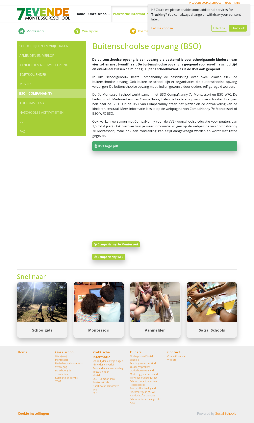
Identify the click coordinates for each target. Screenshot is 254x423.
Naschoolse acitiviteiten (41, 112)
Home (80, 14)
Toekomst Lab (31, 103)
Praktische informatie (131, 14)
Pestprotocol (137, 384)
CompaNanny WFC (108, 257)
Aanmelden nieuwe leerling (43, 65)
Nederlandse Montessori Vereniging (69, 365)
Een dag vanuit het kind (143, 363)
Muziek (25, 84)
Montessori (61, 359)
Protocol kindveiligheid (143, 388)
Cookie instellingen (33, 413)
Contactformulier (177, 356)
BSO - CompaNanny (35, 93)
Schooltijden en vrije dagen (43, 46)
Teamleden (61, 374)
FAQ (22, 131)
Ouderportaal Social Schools (141, 358)
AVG (132, 402)
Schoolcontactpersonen (143, 381)
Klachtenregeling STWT (142, 392)
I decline (219, 28)
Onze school (98, 14)
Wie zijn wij (61, 356)
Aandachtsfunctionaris (142, 395)
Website (171, 359)
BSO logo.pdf (106, 146)
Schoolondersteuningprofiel (145, 399)
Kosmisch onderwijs (66, 377)
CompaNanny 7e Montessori (116, 244)
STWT (58, 381)
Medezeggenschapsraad (144, 374)
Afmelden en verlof (36, 55)
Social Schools (225, 413)
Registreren (232, 2)
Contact (173, 352)
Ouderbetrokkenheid (142, 370)
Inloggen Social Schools (205, 2)
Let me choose (162, 28)
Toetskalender (32, 74)
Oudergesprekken (140, 367)
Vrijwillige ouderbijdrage (144, 377)
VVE (22, 122)
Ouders (135, 352)
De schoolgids (63, 370)
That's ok (238, 28)
